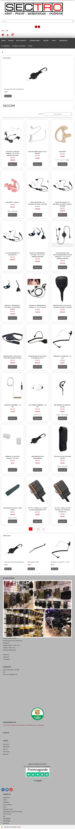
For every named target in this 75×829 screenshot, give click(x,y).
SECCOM (12, 157)
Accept (19, 827)
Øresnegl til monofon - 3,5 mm (62, 357)
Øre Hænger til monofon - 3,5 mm (62, 406)
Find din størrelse (7, 814)
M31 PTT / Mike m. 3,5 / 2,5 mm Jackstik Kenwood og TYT (37, 509)
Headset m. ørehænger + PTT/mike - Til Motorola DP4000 (12, 307)
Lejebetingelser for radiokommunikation (12, 811)
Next (38, 529)
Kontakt (5, 800)
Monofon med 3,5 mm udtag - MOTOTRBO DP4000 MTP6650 (12, 357)
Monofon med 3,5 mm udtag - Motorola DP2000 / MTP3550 (62, 306)
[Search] (72, 21)
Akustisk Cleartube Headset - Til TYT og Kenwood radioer (12, 153)
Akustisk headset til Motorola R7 (12, 254)
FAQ (4, 816)
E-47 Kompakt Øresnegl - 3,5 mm (37, 406)
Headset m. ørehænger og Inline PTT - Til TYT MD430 (37, 306)
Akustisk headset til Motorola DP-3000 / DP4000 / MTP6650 (62, 204)
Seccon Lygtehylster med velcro (62, 457)
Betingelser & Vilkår (8, 809)
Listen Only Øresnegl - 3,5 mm (12, 406)
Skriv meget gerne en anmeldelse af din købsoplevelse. (37, 766)
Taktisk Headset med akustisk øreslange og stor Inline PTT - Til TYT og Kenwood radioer (62, 255)
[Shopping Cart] (12, 35)
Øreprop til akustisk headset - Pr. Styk (12, 457)
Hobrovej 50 (6, 657)
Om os (4, 807)
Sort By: (41, 114)
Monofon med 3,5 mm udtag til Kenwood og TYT (37, 357)
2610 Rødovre (6, 659)
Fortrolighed (6, 802)
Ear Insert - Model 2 (12, 202)
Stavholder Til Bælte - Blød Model (12, 509)
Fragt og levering (7, 804)
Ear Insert (62, 151)
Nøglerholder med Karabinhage (14, 89)
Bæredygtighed (6, 818)
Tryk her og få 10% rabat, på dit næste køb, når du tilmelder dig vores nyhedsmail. (23, 725)
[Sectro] (33, 8)
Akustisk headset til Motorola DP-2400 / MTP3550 (37, 203)
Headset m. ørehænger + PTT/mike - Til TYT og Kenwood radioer (37, 254)
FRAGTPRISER (6, 821)
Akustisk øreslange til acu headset (37, 152)
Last (43, 529)
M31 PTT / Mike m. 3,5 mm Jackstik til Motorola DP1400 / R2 (62, 509)
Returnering (6, 823)
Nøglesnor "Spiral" (33, 562)
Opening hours (6, 797)
